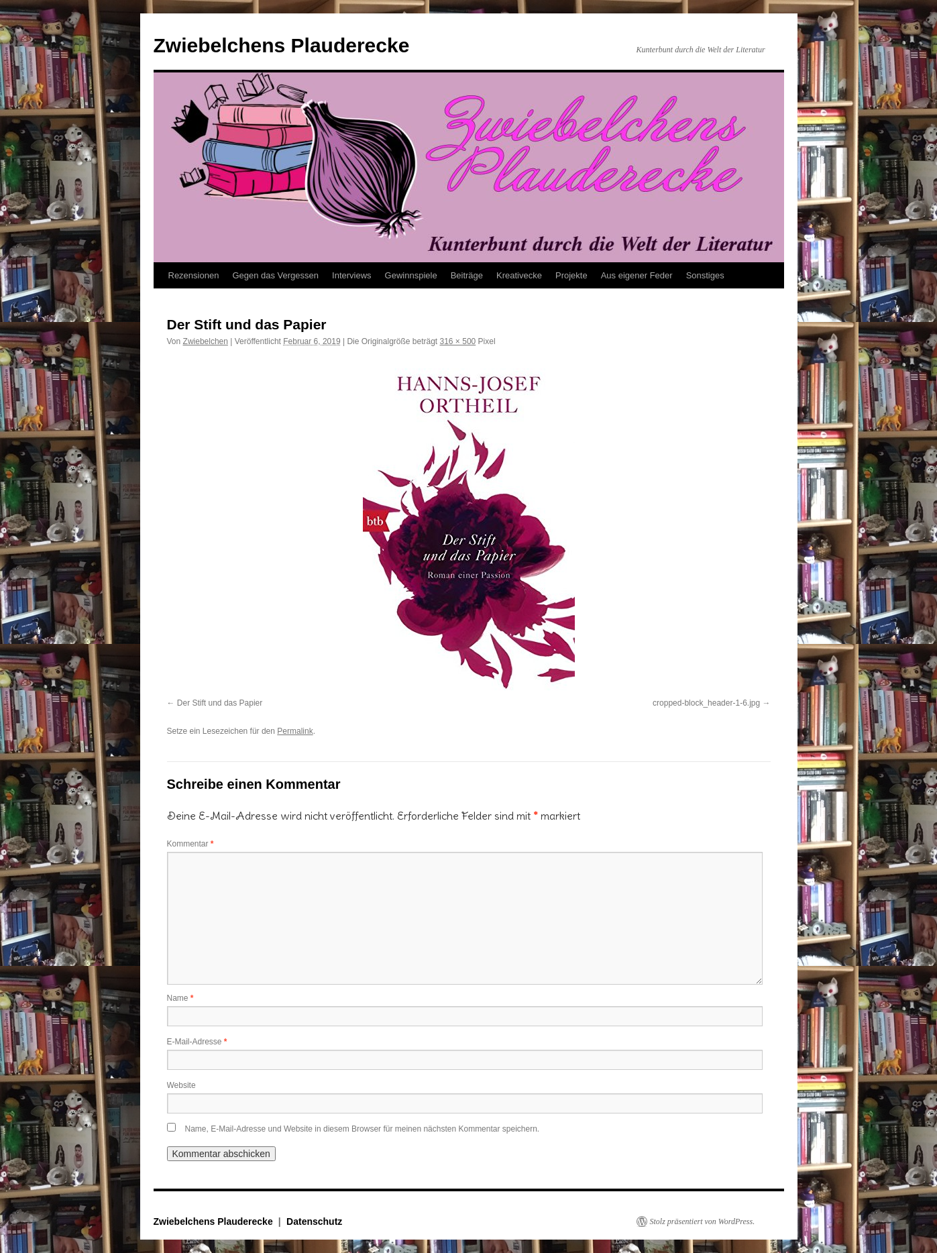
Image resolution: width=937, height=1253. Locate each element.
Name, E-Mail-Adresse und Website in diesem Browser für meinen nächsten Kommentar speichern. (362, 1129)
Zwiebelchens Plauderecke (282, 45)
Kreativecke (519, 275)
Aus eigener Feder (637, 275)
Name (180, 998)
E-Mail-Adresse (197, 1041)
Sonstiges (705, 275)
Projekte (571, 275)
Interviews (352, 275)
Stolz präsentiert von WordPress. (702, 1221)
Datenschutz (314, 1221)
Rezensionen (193, 275)
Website (181, 1085)
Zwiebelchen (205, 341)
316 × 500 (458, 341)
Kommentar (190, 844)
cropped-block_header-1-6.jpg (706, 703)
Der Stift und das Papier (219, 703)
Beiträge (467, 275)
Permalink (295, 731)
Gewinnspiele (411, 275)
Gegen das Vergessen (275, 275)
